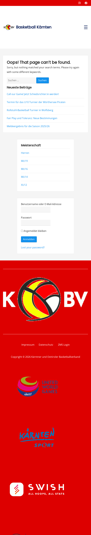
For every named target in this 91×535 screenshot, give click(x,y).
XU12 (24, 185)
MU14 (24, 177)
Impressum (27, 344)
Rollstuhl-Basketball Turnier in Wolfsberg (30, 110)
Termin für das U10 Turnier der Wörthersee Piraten (36, 102)
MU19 (24, 161)
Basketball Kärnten (33, 27)
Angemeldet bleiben (33, 231)
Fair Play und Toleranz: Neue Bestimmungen (32, 118)
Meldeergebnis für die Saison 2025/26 (28, 126)
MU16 (24, 169)
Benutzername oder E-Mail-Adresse (41, 204)
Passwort (26, 217)
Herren (25, 153)
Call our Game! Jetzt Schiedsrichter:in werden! (33, 94)
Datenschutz (46, 344)
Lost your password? (33, 247)
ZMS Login (62, 344)
